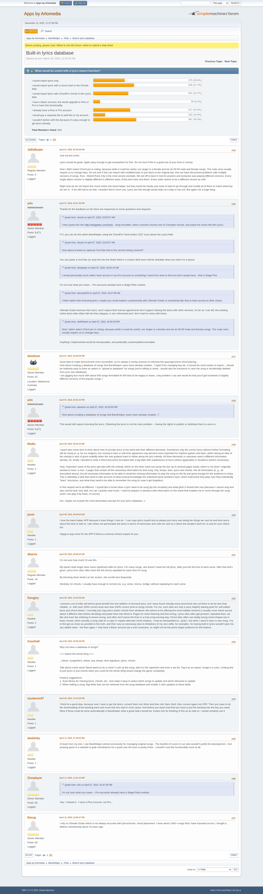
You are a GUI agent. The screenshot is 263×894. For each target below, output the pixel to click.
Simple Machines (46, 890)
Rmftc (31, 443)
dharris (32, 554)
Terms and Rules (223, 890)
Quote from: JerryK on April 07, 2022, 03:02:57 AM (90, 217)
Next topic (231, 61)
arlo (30, 203)
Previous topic (213, 61)
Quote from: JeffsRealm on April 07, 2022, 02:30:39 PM (92, 321)
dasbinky (33, 738)
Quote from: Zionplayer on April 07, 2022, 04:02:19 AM (92, 268)
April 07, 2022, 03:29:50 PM (72, 356)
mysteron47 (35, 698)
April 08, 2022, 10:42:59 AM (72, 598)
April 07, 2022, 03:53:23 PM (72, 400)
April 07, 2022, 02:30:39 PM (72, 149)
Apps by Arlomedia (42, 13)
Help (213, 890)
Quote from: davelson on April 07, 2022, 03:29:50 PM (91, 407)
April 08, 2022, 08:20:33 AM (72, 444)
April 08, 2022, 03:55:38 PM (72, 641)
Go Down (30, 140)
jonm (30, 514)
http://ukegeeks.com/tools (99, 224)
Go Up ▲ (237, 890)
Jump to (191, 869)
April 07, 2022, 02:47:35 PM (72, 203)
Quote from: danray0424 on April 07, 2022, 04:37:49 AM (92, 293)
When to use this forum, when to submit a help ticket (84, 45)
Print (234, 140)
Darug (31, 817)
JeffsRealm (35, 149)
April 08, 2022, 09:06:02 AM (72, 554)
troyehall (33, 641)
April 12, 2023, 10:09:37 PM (72, 817)
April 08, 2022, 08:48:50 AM (72, 514)
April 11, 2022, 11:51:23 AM (72, 778)
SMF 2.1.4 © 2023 (30, 890)
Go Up (28, 855)
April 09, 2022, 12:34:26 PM (72, 698)
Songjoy (33, 597)
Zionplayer (34, 777)
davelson (33, 356)
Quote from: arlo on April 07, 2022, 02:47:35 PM (88, 785)
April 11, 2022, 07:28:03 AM (72, 738)
